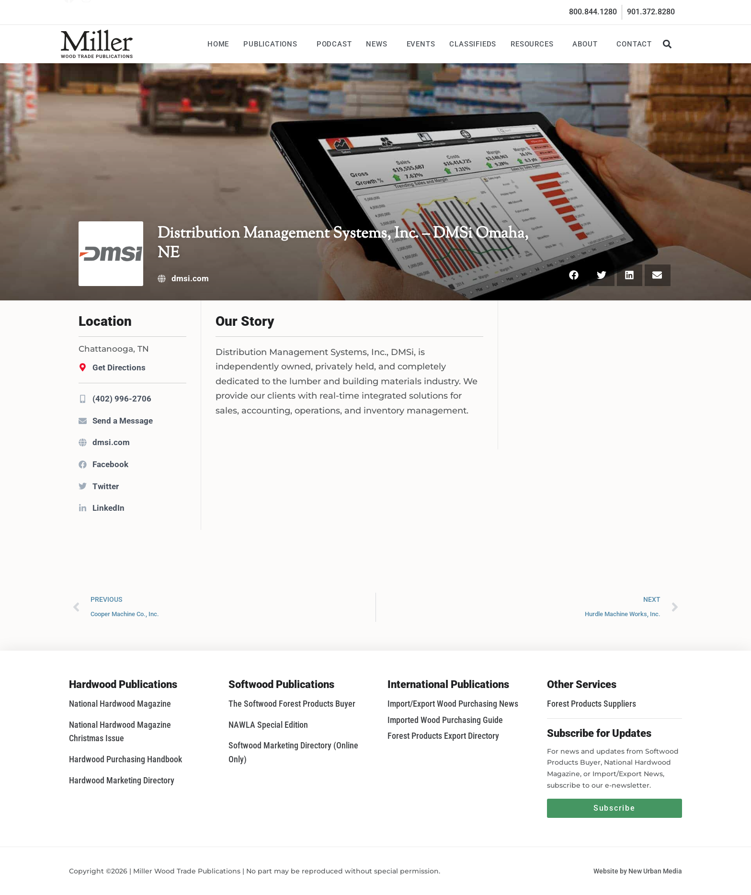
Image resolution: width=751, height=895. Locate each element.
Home (218, 44)
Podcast (334, 44)
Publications (272, 44)
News (379, 44)
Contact (634, 44)
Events (421, 44)
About (587, 44)
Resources (534, 44)
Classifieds (472, 44)
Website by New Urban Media (637, 871)
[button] (667, 44)
